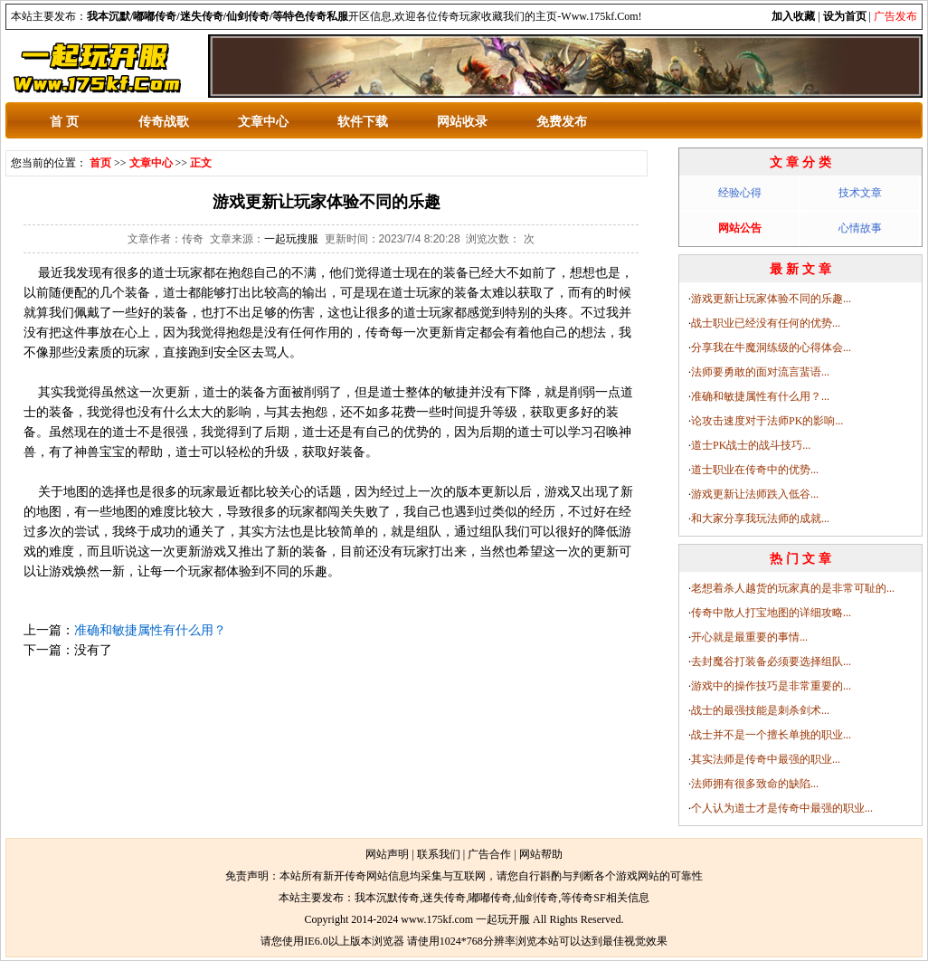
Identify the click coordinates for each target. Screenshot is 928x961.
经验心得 (740, 192)
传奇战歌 (163, 121)
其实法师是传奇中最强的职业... (765, 759)
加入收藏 (793, 16)
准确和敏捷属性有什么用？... (760, 396)
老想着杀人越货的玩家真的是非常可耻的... (793, 588)
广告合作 (489, 854)
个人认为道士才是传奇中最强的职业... (782, 808)
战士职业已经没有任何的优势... (765, 323)
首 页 (64, 121)
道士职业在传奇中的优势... (755, 469)
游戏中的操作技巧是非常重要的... (771, 686)
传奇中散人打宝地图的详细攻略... (771, 612)
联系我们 (438, 854)
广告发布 (895, 16)
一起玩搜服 (291, 239)
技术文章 (860, 192)
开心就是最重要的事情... (749, 637)
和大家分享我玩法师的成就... (760, 518)
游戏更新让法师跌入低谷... (755, 494)
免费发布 (561, 121)
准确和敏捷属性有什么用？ (150, 630)
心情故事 (860, 228)
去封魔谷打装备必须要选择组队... (771, 661)
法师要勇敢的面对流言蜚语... (760, 372)
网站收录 (462, 121)
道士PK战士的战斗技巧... (750, 445)
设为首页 (844, 16)
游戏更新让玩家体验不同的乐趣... (771, 298)
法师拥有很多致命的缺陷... (755, 783)
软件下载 (362, 121)
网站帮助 (541, 854)
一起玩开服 (503, 919)
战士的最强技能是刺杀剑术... (760, 710)
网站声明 (387, 854)
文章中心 (263, 121)
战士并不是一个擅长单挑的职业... (771, 734)
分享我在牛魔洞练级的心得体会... (771, 347)
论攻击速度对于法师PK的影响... (767, 420)
